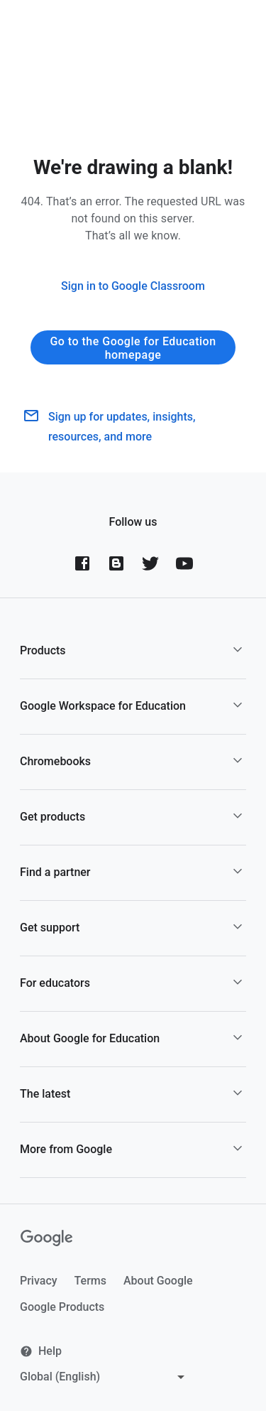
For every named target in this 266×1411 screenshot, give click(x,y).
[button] (133, 651)
